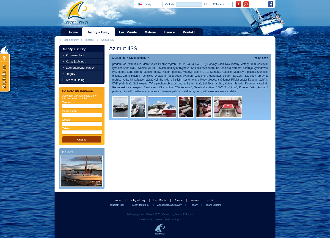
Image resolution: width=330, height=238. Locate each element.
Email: (66, 119)
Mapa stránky (71, 39)
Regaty (70, 74)
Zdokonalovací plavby (80, 67)
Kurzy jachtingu (76, 61)
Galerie (178, 200)
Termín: (67, 102)
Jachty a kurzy (137, 200)
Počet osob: (69, 111)
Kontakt (211, 200)
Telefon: (67, 128)
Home (118, 200)
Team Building (75, 80)
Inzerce (89, 39)
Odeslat (81, 139)
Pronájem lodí (75, 55)
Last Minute (159, 200)
